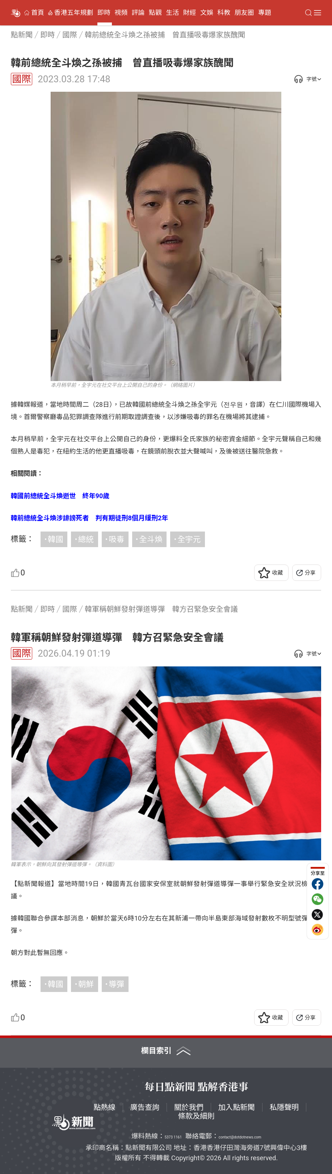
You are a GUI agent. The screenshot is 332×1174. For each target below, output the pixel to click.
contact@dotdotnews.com (240, 1137)
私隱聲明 (284, 1107)
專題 (264, 12)
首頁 (37, 12)
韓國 (55, 539)
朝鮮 (86, 984)
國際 (21, 79)
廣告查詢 (145, 1107)
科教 (223, 12)
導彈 (116, 984)
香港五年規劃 (73, 12)
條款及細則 (196, 1116)
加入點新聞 (236, 1107)
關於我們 (188, 1107)
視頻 (120, 12)
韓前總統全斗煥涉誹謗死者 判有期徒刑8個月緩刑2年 (89, 518)
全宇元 (189, 539)
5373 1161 (173, 1137)
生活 (172, 12)
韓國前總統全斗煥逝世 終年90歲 (60, 496)
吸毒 (116, 539)
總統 (86, 539)
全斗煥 (150, 539)
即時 (103, 12)
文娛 (206, 12)
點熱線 (104, 1107)
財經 (189, 12)
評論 (138, 12)
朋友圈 (244, 12)
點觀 (155, 12)
